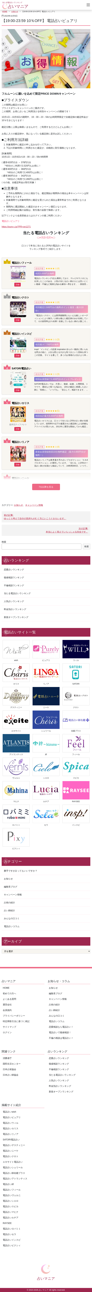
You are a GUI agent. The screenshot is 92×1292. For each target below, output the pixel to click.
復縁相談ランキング (14, 577)
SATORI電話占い (21, 368)
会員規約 (7, 1010)
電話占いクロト (20, 297)
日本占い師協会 (10, 1075)
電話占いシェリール (13, 1167)
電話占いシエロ (10, 1201)
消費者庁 (7, 1058)
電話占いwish (9, 1112)
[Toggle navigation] (88, 5)
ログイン (7, 1032)
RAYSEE (7, 1223)
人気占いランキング (14, 601)
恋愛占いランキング (14, 569)
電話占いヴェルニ (12, 1195)
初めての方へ (9, 993)
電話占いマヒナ (10, 1212)
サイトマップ (9, 1027)
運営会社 (7, 1004)
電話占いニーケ (20, 478)
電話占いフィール (22, 262)
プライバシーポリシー (14, 1016)
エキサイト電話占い (13, 1162)
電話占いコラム (11, 926)
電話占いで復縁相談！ (60, 1032)
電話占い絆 (8, 1184)
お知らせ (14, 12)
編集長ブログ (10, 887)
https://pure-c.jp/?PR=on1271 (16, 227)
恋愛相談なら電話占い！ (61, 1027)
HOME (4, 12)
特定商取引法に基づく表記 (16, 1021)
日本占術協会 (9, 1069)
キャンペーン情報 (34, 505)
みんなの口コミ (11, 918)
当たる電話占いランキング (17, 593)
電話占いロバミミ (12, 1229)
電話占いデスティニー (14, 1145)
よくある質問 (9, 999)
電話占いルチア (10, 1217)
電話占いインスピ (22, 333)
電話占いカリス (20, 403)
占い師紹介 (9, 910)
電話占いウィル (10, 1123)
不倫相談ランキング (14, 585)
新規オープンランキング (16, 617)
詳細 (17, 284)
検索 (4, 542)
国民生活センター (12, 1064)
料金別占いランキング (15, 609)
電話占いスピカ (10, 1206)
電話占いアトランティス (15, 1178)
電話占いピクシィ (12, 1245)
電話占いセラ (9, 1234)
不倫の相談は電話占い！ (61, 1038)
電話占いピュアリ (12, 1117)
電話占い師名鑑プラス (14, 1173)
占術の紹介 (9, 902)
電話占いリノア (20, 441)
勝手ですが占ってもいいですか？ (20, 871)
